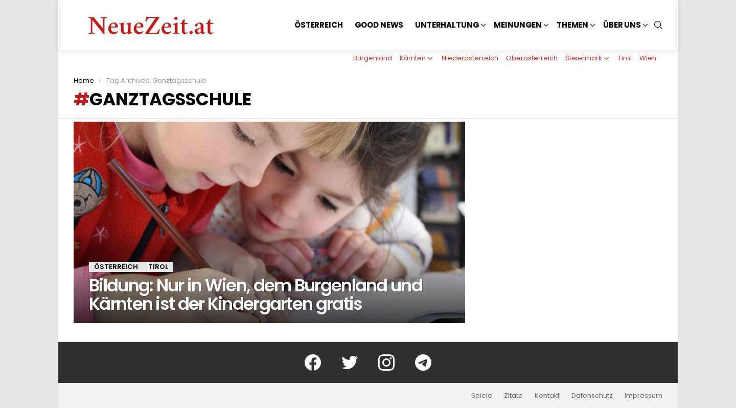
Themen (572, 24)
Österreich (318, 24)
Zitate (513, 396)
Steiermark (583, 58)
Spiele (481, 396)
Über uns (622, 24)
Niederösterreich (470, 58)
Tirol (625, 58)
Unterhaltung (447, 24)
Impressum (643, 396)
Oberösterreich (532, 58)
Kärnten (413, 58)
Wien (647, 58)
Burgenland (372, 58)
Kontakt (547, 396)
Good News (379, 24)
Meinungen (518, 24)
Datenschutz (592, 396)
